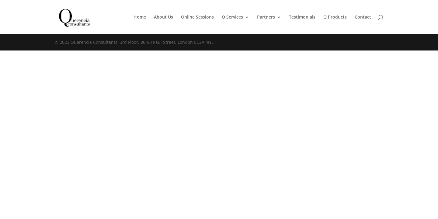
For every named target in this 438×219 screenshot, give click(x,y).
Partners (266, 17)
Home (140, 17)
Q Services (232, 17)
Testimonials (302, 17)
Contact (363, 17)
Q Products (335, 17)
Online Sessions (197, 17)
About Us (163, 17)
